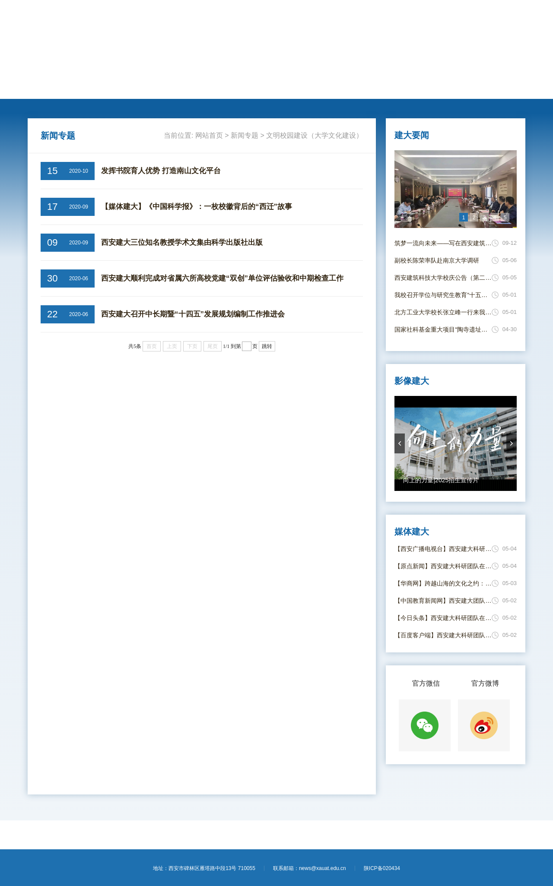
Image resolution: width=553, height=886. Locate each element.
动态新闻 (107, 87)
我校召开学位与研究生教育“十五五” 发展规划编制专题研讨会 (442, 294)
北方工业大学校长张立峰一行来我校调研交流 (442, 312)
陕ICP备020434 (382, 868)
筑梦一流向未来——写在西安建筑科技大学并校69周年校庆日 (442, 243)
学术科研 (170, 87)
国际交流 (201, 87)
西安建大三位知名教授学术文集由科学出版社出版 (182, 242)
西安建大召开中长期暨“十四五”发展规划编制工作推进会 (193, 314)
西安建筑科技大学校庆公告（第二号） (442, 277)
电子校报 (359, 87)
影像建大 (391, 87)
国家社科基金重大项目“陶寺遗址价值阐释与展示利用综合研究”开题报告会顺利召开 (442, 329)
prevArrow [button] (399, 443)
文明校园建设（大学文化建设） (314, 135)
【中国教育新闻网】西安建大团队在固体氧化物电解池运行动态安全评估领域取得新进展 (442, 600)
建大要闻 (75, 87)
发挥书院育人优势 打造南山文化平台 (161, 171)
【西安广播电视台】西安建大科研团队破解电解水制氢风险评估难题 (442, 548)
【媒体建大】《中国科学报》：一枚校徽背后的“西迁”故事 (196, 207)
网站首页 (43, 87)
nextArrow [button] (511, 443)
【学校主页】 (469, 16)
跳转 (267, 346)
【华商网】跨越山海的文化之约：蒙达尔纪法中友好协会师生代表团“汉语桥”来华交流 (442, 583)
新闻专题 (296, 87)
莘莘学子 (233, 87)
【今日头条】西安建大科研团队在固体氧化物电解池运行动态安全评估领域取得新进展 (442, 617)
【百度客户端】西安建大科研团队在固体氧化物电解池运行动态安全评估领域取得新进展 (442, 635)
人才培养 (138, 87)
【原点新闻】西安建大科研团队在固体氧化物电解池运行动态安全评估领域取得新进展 (442, 566)
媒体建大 (328, 87)
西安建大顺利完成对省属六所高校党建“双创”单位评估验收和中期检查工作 (222, 278)
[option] (455, 189)
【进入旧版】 (507, 16)
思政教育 (265, 87)
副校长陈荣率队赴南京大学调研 (436, 260)
